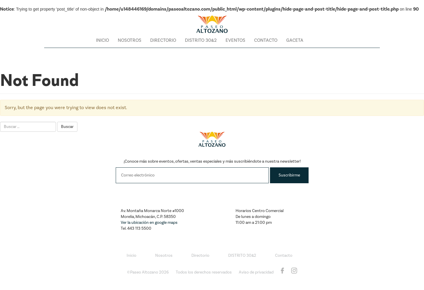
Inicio (102, 40)
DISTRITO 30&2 (201, 40)
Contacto (265, 40)
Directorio (163, 40)
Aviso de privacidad (256, 272)
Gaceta (294, 40)
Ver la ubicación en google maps (149, 222)
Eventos (235, 40)
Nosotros (129, 40)
